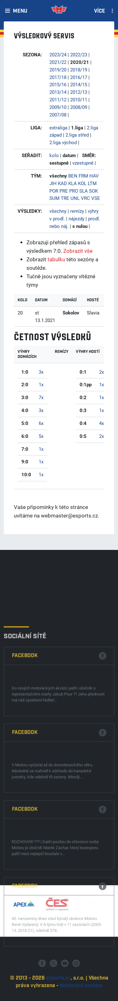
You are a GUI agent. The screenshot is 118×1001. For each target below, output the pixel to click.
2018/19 (78, 69)
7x (41, 397)
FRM (83, 175)
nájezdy (76, 218)
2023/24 (57, 54)
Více (99, 11)
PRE (63, 191)
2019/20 (57, 69)
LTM (92, 183)
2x (101, 372)
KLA (72, 183)
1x (41, 384)
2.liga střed (77, 135)
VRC (85, 198)
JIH (53, 183)
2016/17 (78, 77)
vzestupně (82, 163)
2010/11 (78, 99)
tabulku (56, 259)
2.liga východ (63, 142)
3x (41, 372)
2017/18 (57, 77)
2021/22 (57, 62)
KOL (82, 183)
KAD (62, 183)
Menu (20, 11)
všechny (57, 211)
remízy (77, 211)
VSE (95, 198)
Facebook (25, 750)
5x (41, 436)
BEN (72, 175)
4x (101, 423)
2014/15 (78, 84)
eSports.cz (58, 994)
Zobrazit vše (78, 250)
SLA (83, 191)
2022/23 (78, 54)
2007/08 (57, 114)
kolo (54, 155)
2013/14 (57, 92)
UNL (75, 198)
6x (41, 423)
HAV (94, 175)
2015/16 (57, 84)
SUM (54, 198)
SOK (93, 191)
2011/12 (57, 99)
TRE (65, 198)
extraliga (58, 127)
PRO (73, 191)
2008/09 (78, 107)
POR (53, 191)
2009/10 (57, 107)
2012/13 (78, 92)
